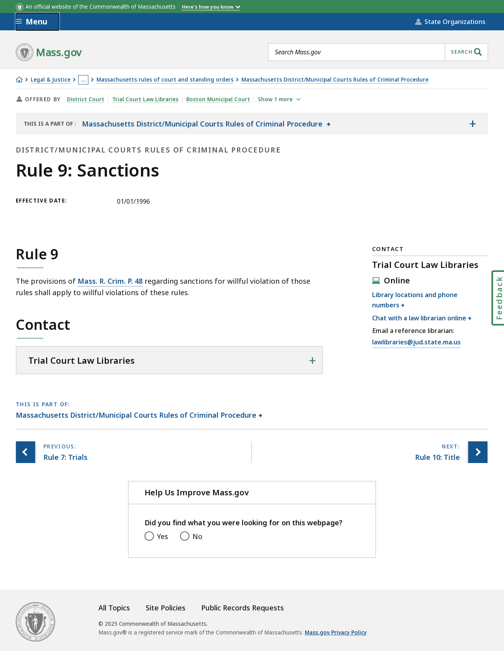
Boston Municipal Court (218, 99)
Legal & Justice (50, 79)
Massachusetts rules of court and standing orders (164, 79)
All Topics (114, 607)
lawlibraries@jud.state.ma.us (416, 342)
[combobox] (378, 52)
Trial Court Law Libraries (146, 99)
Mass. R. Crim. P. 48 (110, 281)
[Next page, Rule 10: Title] (477, 452)
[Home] (19, 79)
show (276, 99)
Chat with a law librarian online (419, 318)
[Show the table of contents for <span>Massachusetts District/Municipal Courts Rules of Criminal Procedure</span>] (472, 124)
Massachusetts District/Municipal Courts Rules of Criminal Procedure (334, 79)
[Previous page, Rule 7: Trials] (25, 452)
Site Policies (165, 607)
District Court (86, 99)
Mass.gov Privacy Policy (336, 632)
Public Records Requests (242, 607)
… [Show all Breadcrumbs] (83, 79)
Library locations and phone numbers (415, 299)
